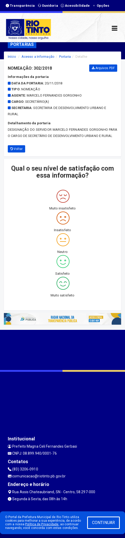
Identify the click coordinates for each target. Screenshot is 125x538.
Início (12, 57)
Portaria (65, 57)
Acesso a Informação (38, 57)
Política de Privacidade (41, 524)
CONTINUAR (103, 522)
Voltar (16, 149)
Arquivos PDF (103, 68)
